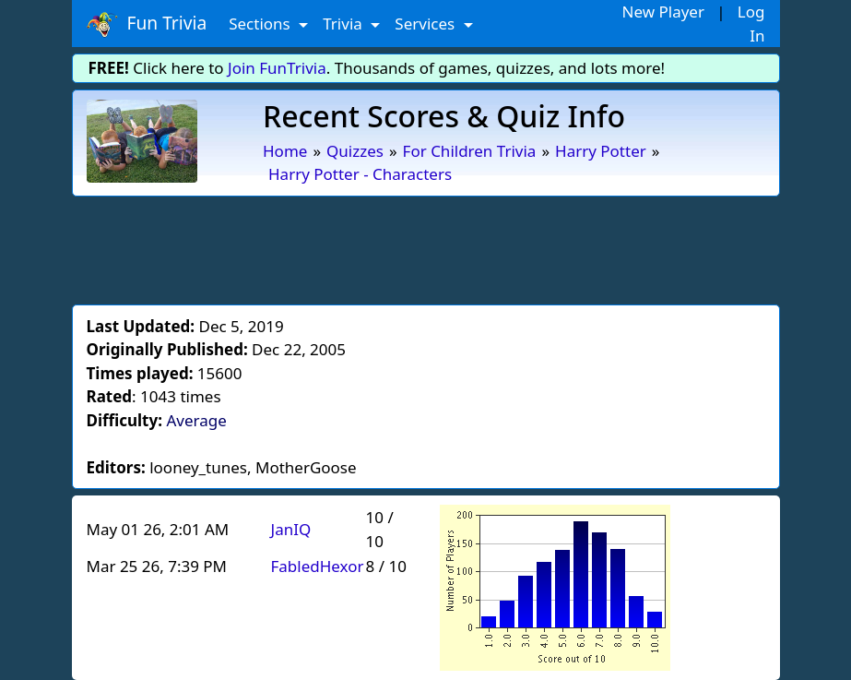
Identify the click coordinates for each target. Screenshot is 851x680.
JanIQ (291, 529)
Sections (261, 23)
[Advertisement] (426, 247)
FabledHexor (317, 566)
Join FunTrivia (277, 67)
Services (426, 23)
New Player (663, 11)
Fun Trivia (147, 24)
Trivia (344, 23)
